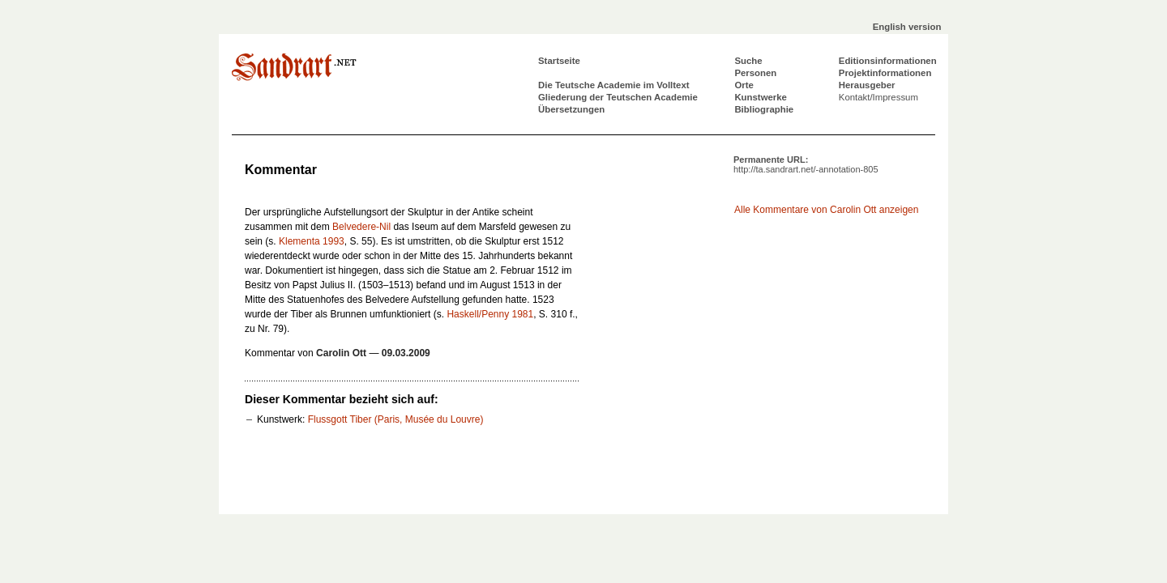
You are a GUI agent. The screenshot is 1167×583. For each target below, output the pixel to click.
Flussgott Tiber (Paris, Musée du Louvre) (396, 419)
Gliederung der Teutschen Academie (618, 97)
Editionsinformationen (888, 61)
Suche (748, 61)
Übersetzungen (571, 109)
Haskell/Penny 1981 (490, 314)
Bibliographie (763, 109)
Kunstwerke (760, 97)
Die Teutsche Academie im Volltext (614, 85)
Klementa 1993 (311, 241)
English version (907, 27)
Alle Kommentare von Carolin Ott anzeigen (826, 209)
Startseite (559, 61)
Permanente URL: (805, 164)
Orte (743, 85)
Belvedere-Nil (361, 226)
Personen (755, 73)
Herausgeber (867, 85)
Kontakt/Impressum (878, 97)
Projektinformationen (885, 73)
